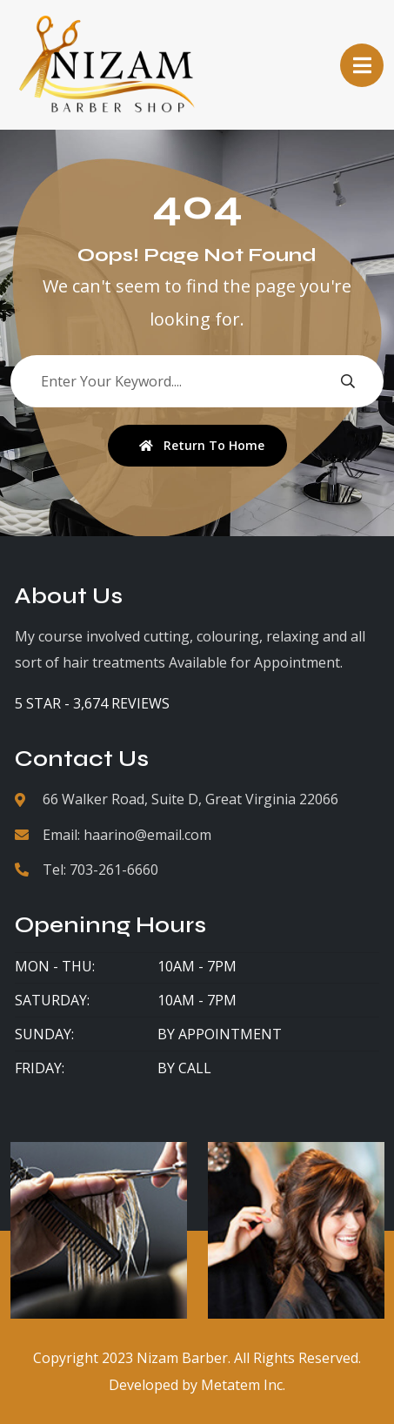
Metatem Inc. (243, 1384)
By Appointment (219, 1034)
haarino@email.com (147, 834)
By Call (184, 1068)
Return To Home (201, 445)
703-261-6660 (114, 869)
